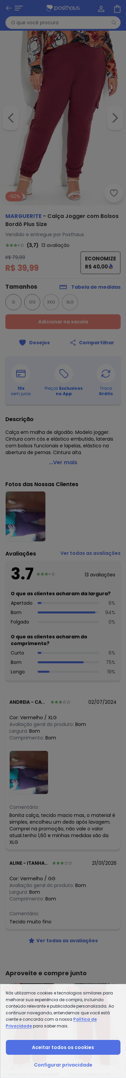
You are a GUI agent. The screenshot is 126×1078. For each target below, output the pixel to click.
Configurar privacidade (63, 1064)
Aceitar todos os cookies (63, 1047)
